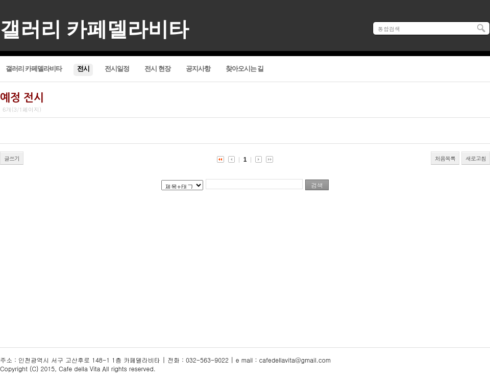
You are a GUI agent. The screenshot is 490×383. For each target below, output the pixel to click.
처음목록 (445, 158)
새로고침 (475, 158)
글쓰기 (11, 158)
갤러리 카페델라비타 (94, 29)
